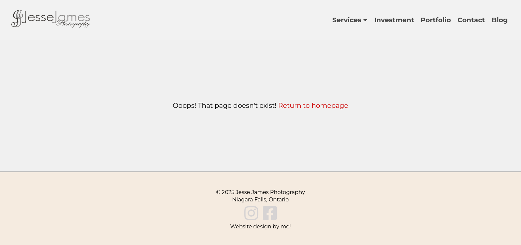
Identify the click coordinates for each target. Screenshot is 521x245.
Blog (500, 20)
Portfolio (436, 20)
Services (349, 20)
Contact (471, 20)
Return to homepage (313, 106)
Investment (394, 20)
